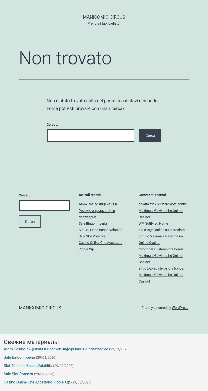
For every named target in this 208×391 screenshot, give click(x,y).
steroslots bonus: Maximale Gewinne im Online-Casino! (163, 210)
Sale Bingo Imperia (93, 223)
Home (163, 223)
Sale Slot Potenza (92, 236)
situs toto (146, 268)
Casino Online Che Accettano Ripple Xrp (37, 382)
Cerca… (52, 125)
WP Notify (146, 223)
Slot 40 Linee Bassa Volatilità (100, 230)
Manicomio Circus (104, 17)
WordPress (180, 308)
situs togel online (151, 230)
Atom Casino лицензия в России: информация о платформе (98, 210)
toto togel (146, 249)
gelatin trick (147, 204)
